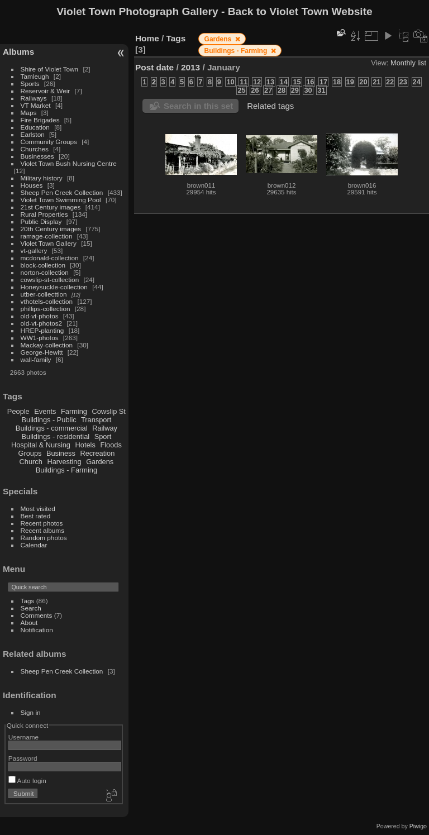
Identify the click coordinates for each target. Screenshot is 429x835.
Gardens (99, 461)
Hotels (85, 445)
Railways (34, 98)
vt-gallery (34, 250)
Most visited (38, 508)
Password (22, 758)
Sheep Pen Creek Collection (62, 192)
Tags (28, 600)
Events (45, 411)
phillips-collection (45, 308)
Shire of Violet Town (50, 69)
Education (35, 127)
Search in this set (198, 106)
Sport (103, 436)
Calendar (34, 544)
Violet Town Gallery (49, 243)
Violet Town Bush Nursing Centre (69, 163)
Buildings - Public (49, 420)
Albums (18, 51)
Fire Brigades (40, 119)
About (29, 622)
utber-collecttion (44, 294)
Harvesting (64, 461)
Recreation (97, 453)
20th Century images (51, 228)
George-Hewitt (42, 352)
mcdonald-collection (50, 257)
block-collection (43, 265)
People (18, 411)
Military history (42, 178)
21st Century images (51, 207)
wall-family (36, 359)
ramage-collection (47, 236)
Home (147, 38)
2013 (190, 67)
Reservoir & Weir (45, 90)
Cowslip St (108, 411)
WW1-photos (40, 337)
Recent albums (42, 530)
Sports (30, 83)
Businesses (37, 156)
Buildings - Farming (66, 470)
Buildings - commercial (52, 428)
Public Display (41, 221)
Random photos (44, 537)
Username (23, 737)
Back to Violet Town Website (300, 11)
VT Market (36, 105)
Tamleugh (35, 76)
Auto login (27, 780)
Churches (35, 148)
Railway (104, 428)
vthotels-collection (47, 301)
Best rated (36, 515)
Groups (29, 453)
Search (31, 608)
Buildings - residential (56, 436)
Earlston (33, 134)
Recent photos (42, 523)
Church (31, 461)
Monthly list (408, 63)
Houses (32, 185)
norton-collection (45, 272)
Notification (37, 629)
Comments (37, 615)
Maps (29, 112)
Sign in (31, 712)
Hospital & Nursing (40, 445)
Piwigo (418, 826)
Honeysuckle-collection (54, 286)
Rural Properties (44, 214)
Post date (154, 67)
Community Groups (49, 141)
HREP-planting (42, 330)
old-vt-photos (40, 315)
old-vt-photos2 (42, 323)
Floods (110, 445)
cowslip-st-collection (50, 279)
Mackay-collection (47, 345)
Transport (96, 420)
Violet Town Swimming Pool (61, 199)
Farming (74, 411)
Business (60, 453)
